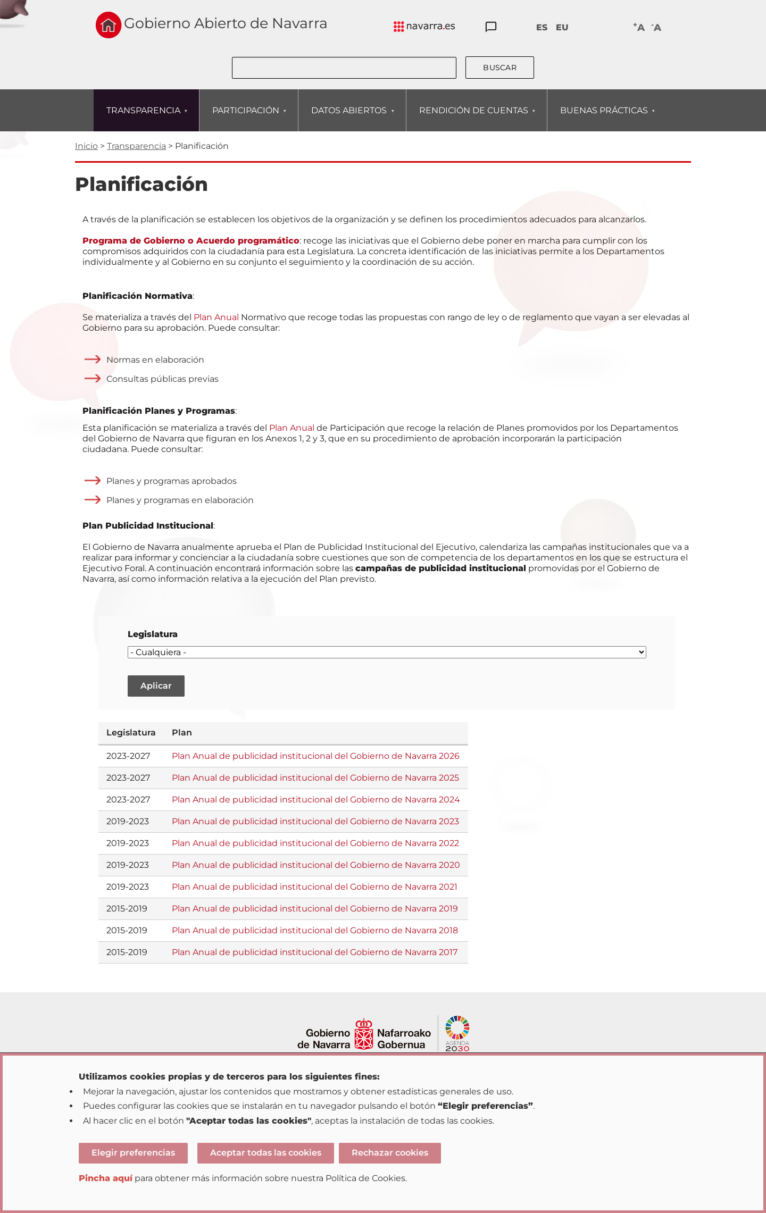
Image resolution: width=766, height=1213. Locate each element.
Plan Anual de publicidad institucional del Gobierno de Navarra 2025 (315, 778)
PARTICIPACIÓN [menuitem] (245, 118)
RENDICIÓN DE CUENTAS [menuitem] (473, 118)
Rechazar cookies (390, 1153)
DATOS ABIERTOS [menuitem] (348, 118)
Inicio (86, 146)
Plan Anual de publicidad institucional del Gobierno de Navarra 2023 (315, 821)
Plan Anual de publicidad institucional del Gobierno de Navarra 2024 (316, 799)
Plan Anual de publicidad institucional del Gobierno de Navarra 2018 (315, 930)
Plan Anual (216, 317)
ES (541, 27)
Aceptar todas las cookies (265, 1153)
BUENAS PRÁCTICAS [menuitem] (603, 118)
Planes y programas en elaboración (180, 500)
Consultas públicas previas (162, 379)
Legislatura (153, 634)
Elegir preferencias (133, 1153)
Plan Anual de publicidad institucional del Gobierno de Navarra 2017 (314, 952)
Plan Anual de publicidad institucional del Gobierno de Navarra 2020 (316, 865)
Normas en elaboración (155, 360)
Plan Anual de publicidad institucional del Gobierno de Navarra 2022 (315, 843)
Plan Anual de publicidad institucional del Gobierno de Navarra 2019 (315, 909)
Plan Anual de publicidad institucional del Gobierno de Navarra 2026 (316, 756)
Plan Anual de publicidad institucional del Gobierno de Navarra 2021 (314, 887)
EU (562, 27)
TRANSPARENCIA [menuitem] (143, 118)
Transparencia (136, 146)
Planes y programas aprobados (171, 481)
